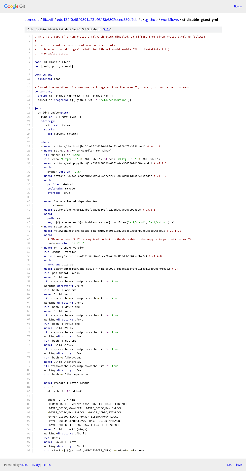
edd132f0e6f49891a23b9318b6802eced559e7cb (97, 19)
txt (229, 464)
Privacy (35, 465)
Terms (46, 465)
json (239, 464)
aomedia (32, 19)
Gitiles (24, 465)
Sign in (238, 6)
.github (151, 19)
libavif (48, 19)
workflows (170, 19)
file (107, 29)
